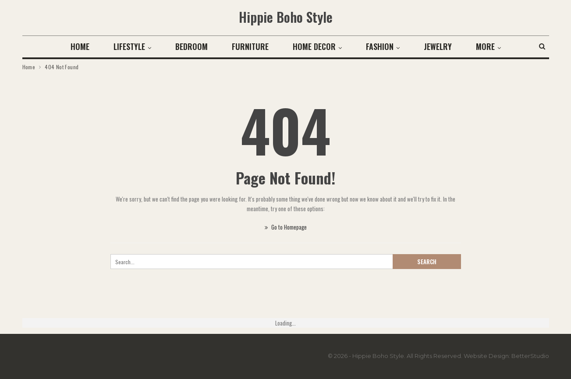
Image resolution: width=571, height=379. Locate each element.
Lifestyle (129, 46)
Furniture (250, 46)
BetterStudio (530, 355)
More (485, 46)
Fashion (380, 46)
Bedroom (191, 46)
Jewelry (438, 46)
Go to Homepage (286, 227)
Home (80, 46)
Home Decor (314, 46)
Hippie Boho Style (286, 17)
